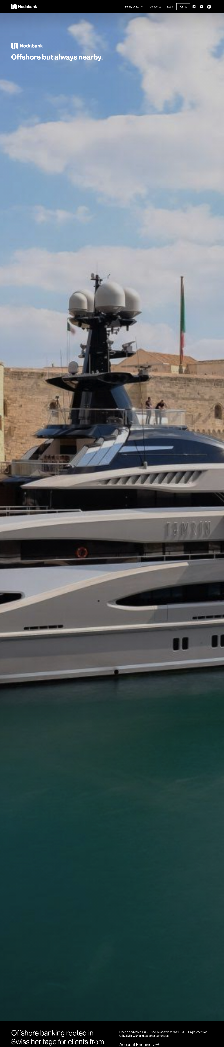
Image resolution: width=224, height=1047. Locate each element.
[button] (134, 6)
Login (170, 6)
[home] (24, 6)
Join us (183, 6)
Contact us (155, 6)
